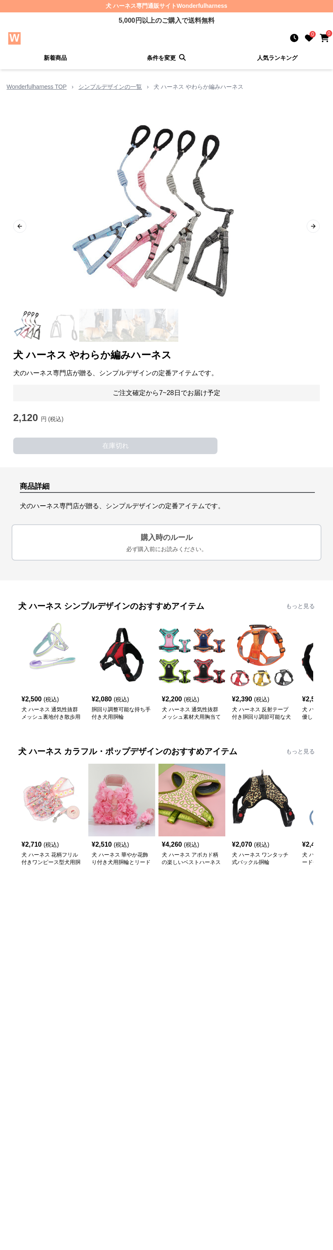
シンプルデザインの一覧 (110, 86)
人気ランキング (277, 57)
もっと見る (300, 606)
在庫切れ (115, 445)
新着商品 (55, 57)
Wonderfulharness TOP (37, 86)
